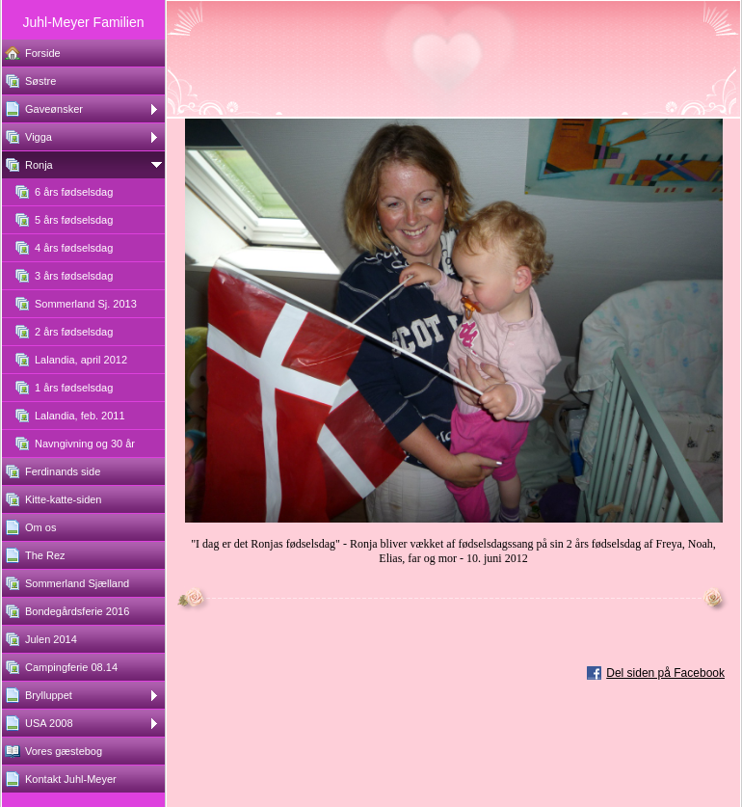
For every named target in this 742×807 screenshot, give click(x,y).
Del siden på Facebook (665, 673)
